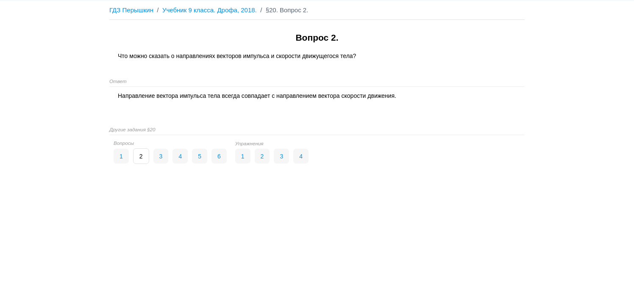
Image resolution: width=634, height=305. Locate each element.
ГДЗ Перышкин (131, 10)
